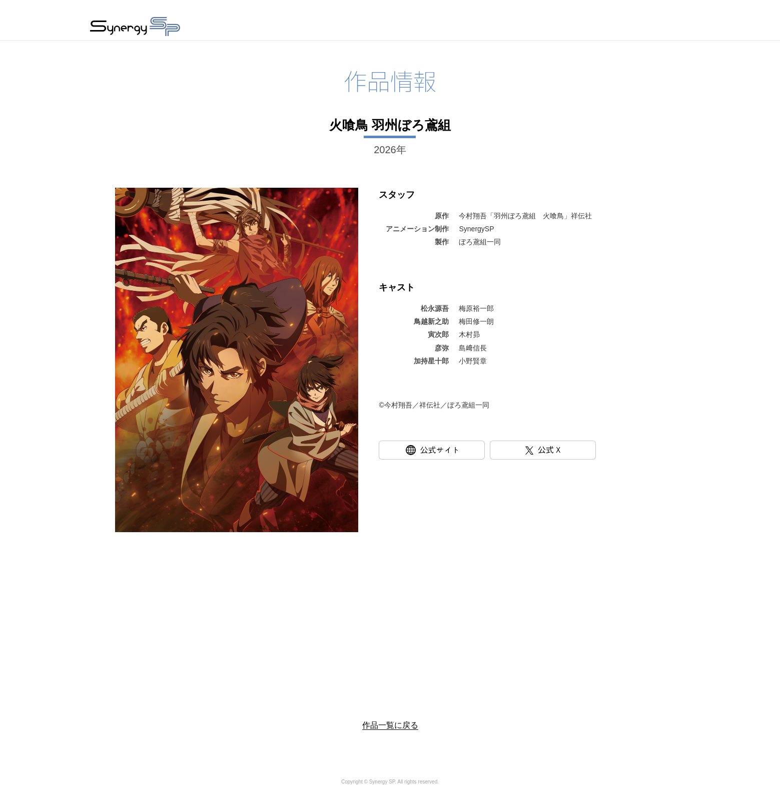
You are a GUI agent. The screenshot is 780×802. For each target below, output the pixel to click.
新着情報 (452, 28)
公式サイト (484, 450)
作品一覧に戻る (390, 725)
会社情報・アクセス (528, 28)
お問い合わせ (666, 28)
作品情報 (396, 28)
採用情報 (604, 28)
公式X (595, 450)
